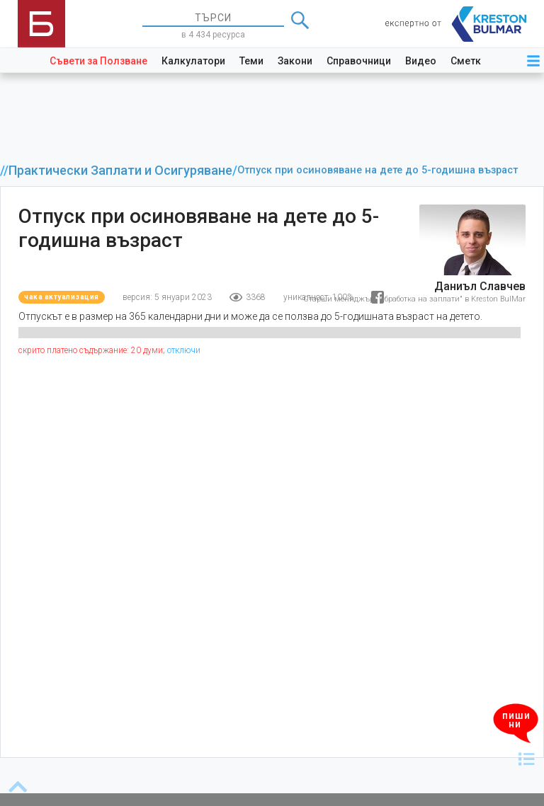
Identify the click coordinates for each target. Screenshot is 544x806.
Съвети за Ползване (98, 61)
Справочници (359, 61)
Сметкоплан (480, 61)
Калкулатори (193, 61)
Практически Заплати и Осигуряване (120, 170)
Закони (295, 61)
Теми (251, 61)
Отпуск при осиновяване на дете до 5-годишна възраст (377, 170)
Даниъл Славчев (480, 286)
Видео (420, 61)
